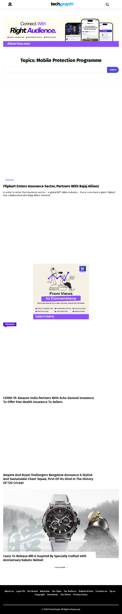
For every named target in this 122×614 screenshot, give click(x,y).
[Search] (113, 70)
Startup (10, 179)
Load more (61, 567)
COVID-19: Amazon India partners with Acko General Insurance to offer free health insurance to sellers (48, 400)
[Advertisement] (61, 229)
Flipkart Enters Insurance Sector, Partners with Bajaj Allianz (51, 186)
